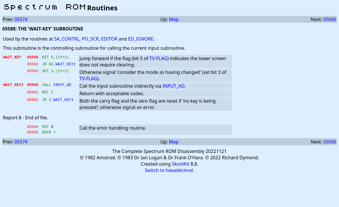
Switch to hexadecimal (169, 172)
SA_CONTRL (66, 39)
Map (174, 19)
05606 (329, 19)
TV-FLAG (158, 58)
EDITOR (109, 39)
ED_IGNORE (140, 39)
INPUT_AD (62, 85)
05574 (21, 19)
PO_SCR (90, 39)
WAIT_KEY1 (65, 64)
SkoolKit (180, 165)
